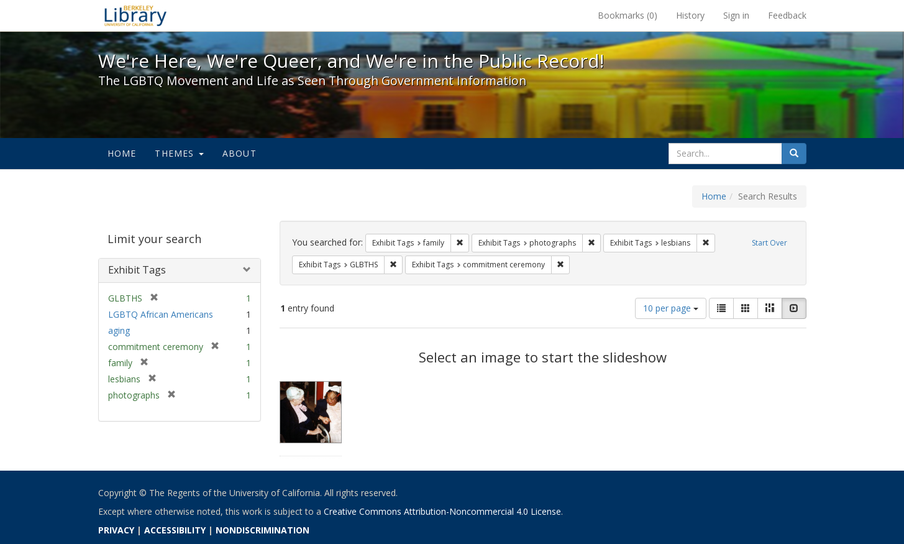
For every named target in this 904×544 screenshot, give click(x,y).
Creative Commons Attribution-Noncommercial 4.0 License (442, 511)
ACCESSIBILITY (175, 530)
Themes (179, 153)
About (239, 153)
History (690, 15)
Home (122, 153)
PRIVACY (116, 530)
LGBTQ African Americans (160, 314)
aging (119, 330)
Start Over (769, 242)
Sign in (736, 15)
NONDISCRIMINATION (262, 530)
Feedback (787, 15)
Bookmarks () (627, 15)
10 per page (670, 308)
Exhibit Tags (137, 270)
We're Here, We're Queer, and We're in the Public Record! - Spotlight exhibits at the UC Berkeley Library (135, 15)
